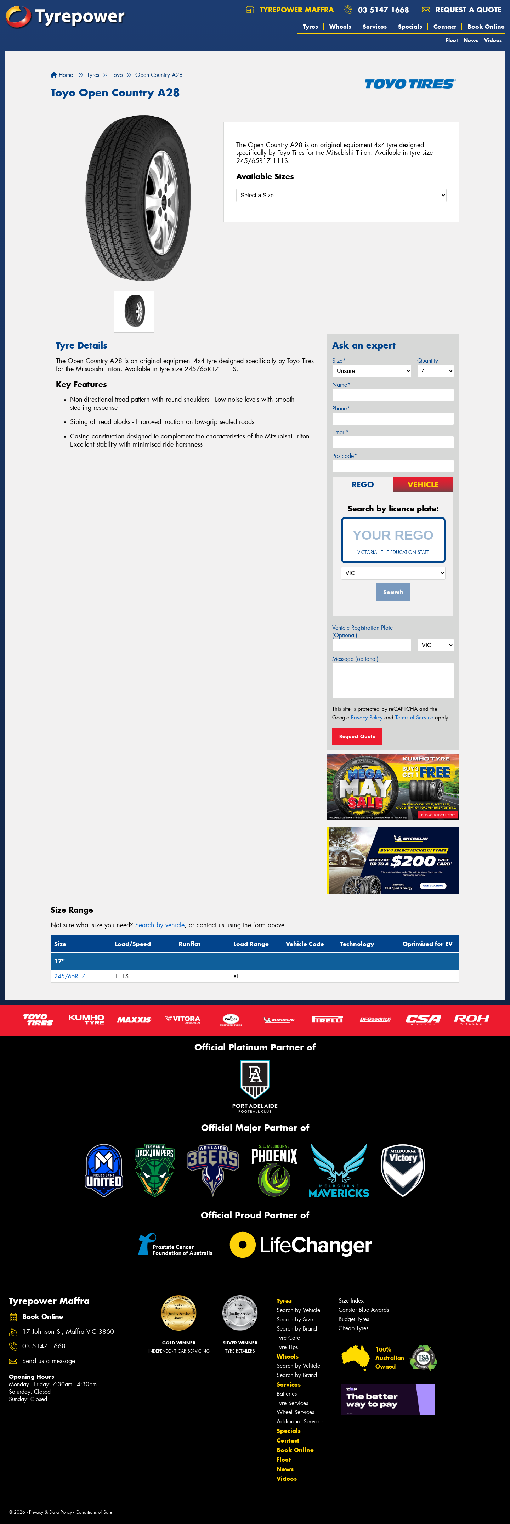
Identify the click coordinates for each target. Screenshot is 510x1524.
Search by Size (295, 1319)
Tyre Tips (287, 1347)
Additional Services (300, 1421)
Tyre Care (288, 1338)
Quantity (427, 360)
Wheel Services (295, 1412)
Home (62, 75)
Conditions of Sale (94, 1512)
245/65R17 (69, 976)
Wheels (340, 26)
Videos (493, 40)
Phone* (341, 408)
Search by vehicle (160, 925)
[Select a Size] (341, 195)
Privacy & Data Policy (50, 1512)
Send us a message (48, 1361)
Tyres (310, 26)
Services (375, 26)
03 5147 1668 (383, 9)
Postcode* (344, 456)
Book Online (486, 26)
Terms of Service (414, 717)
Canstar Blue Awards (364, 1310)
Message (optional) (355, 659)
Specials (410, 26)
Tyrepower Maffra (290, 9)
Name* (341, 385)
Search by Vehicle (298, 1310)
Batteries (287, 1394)
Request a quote (461, 9)
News (471, 40)
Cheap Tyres (353, 1328)
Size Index (351, 1300)
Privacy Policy (366, 717)
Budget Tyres (354, 1319)
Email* (340, 432)
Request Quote (357, 736)
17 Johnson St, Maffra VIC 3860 (68, 1332)
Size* (339, 360)
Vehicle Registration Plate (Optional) (362, 631)
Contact (445, 26)
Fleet (452, 40)
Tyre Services (292, 1403)
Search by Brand (297, 1328)
